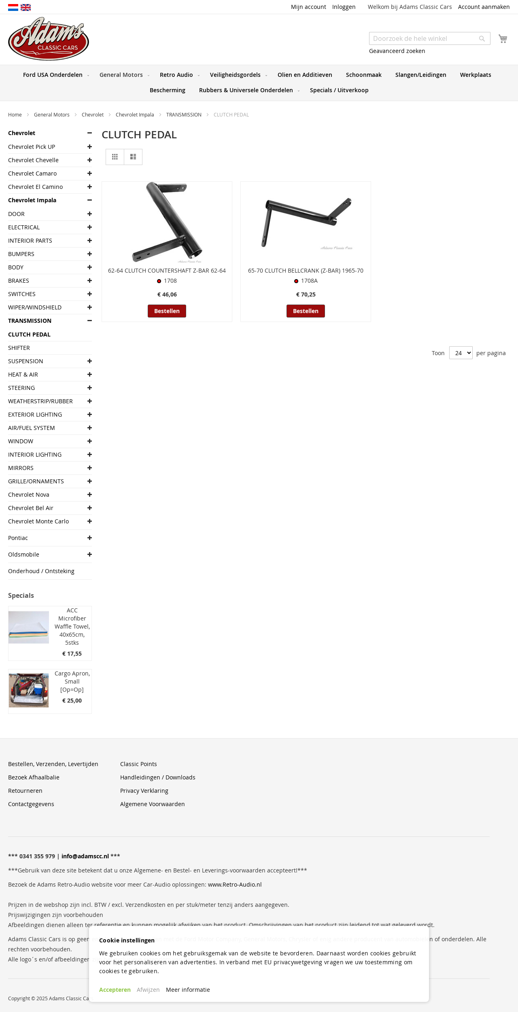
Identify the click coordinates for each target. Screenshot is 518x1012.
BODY (15, 267)
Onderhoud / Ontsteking (41, 571)
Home (15, 114)
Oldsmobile (23, 554)
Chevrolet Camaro (32, 173)
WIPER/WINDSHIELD (35, 307)
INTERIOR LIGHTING (35, 454)
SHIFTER (19, 347)
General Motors (52, 114)
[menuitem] (54, 75)
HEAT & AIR (23, 374)
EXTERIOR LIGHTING (35, 414)
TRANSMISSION (184, 114)
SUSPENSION (25, 361)
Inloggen (344, 7)
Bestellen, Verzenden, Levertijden (53, 764)
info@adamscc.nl (85, 856)
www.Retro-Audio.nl (235, 884)
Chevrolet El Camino (35, 187)
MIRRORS (21, 468)
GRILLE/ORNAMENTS (36, 481)
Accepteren (115, 989)
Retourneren (25, 790)
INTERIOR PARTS (30, 240)
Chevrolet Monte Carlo (38, 521)
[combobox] (429, 38)
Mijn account (308, 7)
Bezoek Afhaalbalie (33, 777)
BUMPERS (21, 254)
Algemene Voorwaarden (152, 804)
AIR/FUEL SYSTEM (31, 428)
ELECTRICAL (24, 227)
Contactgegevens (31, 804)
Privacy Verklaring (144, 790)
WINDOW (20, 441)
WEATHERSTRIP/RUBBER (40, 401)
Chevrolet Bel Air (30, 508)
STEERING (21, 388)
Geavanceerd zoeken (397, 51)
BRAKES (18, 280)
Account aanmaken (484, 7)
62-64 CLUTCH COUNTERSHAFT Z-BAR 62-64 (167, 270)
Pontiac (18, 538)
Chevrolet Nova (28, 494)
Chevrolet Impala (135, 114)
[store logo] (48, 39)
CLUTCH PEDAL (29, 334)
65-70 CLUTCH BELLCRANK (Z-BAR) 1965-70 (305, 270)
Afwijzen (148, 989)
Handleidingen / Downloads (157, 777)
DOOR (16, 214)
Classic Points (138, 764)
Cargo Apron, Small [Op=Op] (72, 681)
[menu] (259, 83)
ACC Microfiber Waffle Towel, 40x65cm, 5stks (72, 626)
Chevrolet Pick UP (31, 146)
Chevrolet (93, 114)
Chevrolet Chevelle (33, 160)
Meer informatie (188, 989)
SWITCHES (22, 294)
